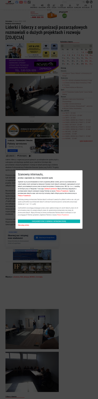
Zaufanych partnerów (50, 189)
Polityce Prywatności (62, 191)
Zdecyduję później (23, 225)
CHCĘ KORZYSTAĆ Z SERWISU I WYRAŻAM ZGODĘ (49, 221)
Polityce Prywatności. (63, 215)
